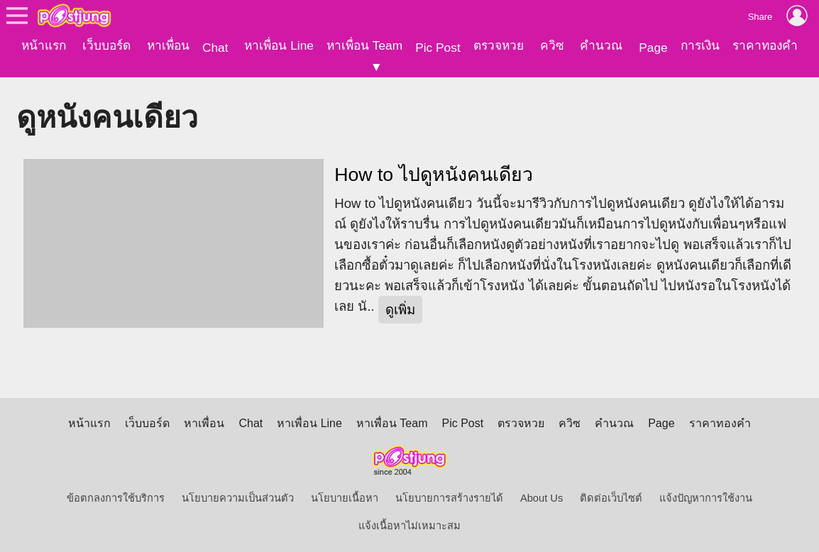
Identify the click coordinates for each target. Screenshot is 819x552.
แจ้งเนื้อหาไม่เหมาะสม (409, 525)
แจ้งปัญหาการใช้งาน (705, 498)
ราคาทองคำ (765, 45)
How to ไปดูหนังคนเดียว (433, 174)
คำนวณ (601, 45)
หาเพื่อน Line (279, 45)
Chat (215, 47)
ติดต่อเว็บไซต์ (611, 498)
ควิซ (552, 45)
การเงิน (700, 45)
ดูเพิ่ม (400, 309)
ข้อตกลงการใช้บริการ (116, 498)
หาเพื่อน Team (364, 45)
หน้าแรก (43, 45)
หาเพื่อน (168, 45)
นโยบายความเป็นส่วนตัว (238, 498)
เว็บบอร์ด (106, 45)
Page (653, 47)
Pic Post (438, 47)
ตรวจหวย (498, 45)
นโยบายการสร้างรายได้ (449, 498)
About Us (541, 498)
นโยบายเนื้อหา (344, 498)
